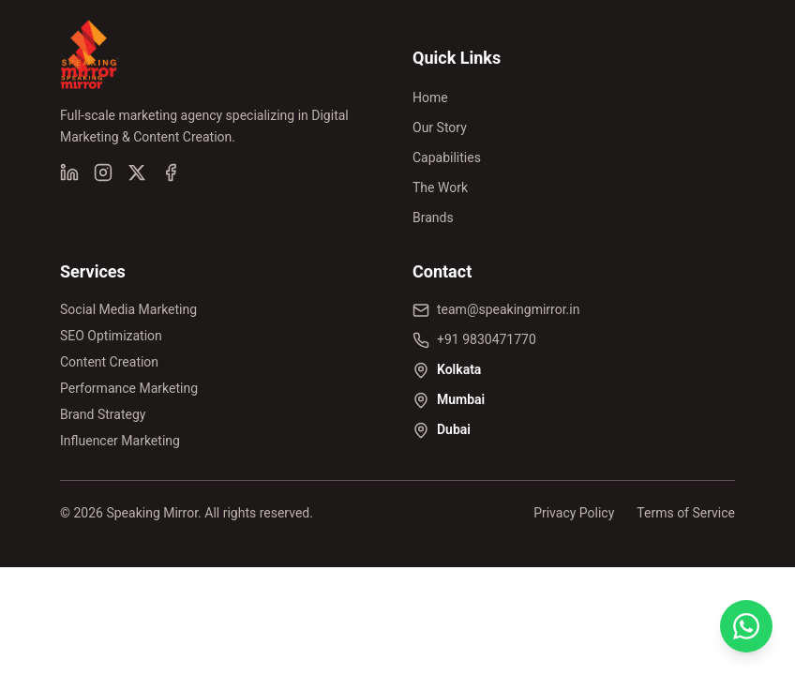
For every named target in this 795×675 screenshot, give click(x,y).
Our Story (439, 127)
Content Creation (109, 361)
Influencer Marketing (120, 440)
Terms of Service (686, 512)
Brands (433, 217)
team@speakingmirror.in (508, 309)
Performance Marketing (129, 388)
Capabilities (446, 157)
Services (93, 271)
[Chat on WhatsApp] (746, 626)
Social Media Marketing (128, 309)
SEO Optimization (111, 335)
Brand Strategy (102, 414)
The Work (440, 187)
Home (430, 97)
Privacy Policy (573, 512)
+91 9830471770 (486, 339)
